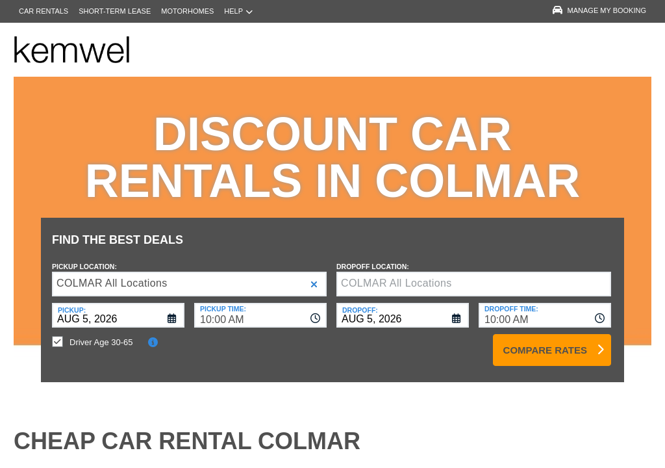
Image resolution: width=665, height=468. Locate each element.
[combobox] (260, 305)
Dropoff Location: (372, 257)
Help (238, 11)
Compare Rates (545, 340)
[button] (314, 274)
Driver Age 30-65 (101, 332)
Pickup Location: (84, 257)
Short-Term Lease (115, 11)
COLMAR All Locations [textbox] (112, 273)
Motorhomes (187, 11)
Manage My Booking (599, 10)
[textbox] (473, 274)
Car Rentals (43, 11)
